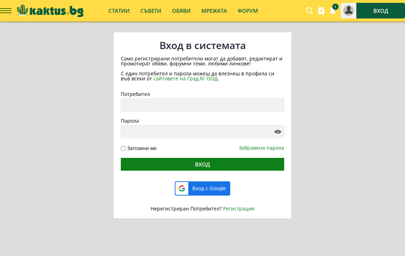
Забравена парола (261, 147)
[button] (203, 188)
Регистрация (238, 208)
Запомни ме (142, 148)
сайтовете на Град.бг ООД (185, 78)
